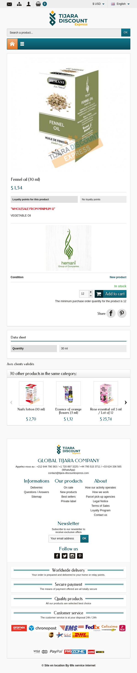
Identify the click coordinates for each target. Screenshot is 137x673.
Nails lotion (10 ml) (31, 409)
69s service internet (82, 665)
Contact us (100, 515)
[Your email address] (64, 539)
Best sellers (68, 496)
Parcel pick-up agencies (100, 496)
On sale (68, 487)
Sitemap (36, 496)
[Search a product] (64, 33)
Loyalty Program (100, 510)
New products (68, 492)
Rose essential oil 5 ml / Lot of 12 (106, 411)
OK (126, 32)
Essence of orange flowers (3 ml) (68, 411)
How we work (100, 492)
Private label (68, 501)
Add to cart (109, 294)
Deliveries (36, 487)
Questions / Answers (36, 492)
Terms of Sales (100, 505)
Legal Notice (100, 501)
